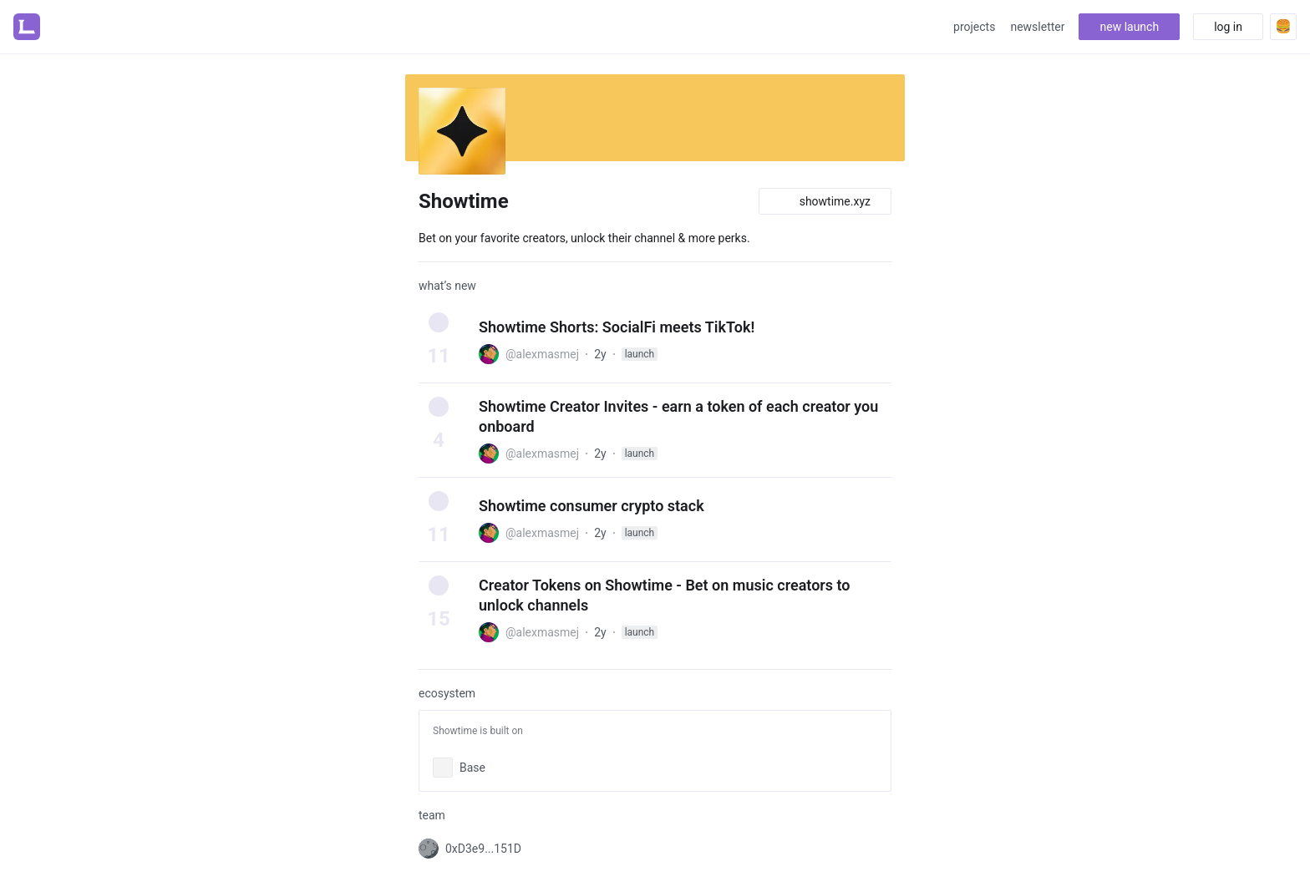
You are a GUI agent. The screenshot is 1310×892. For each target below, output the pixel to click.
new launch (1129, 26)
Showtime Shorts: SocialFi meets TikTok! (616, 327)
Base (472, 767)
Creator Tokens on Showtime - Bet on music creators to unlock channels (664, 595)
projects (974, 26)
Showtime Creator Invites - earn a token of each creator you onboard (678, 416)
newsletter (1037, 26)
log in (1228, 26)
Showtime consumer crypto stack (591, 505)
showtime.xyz (825, 201)
